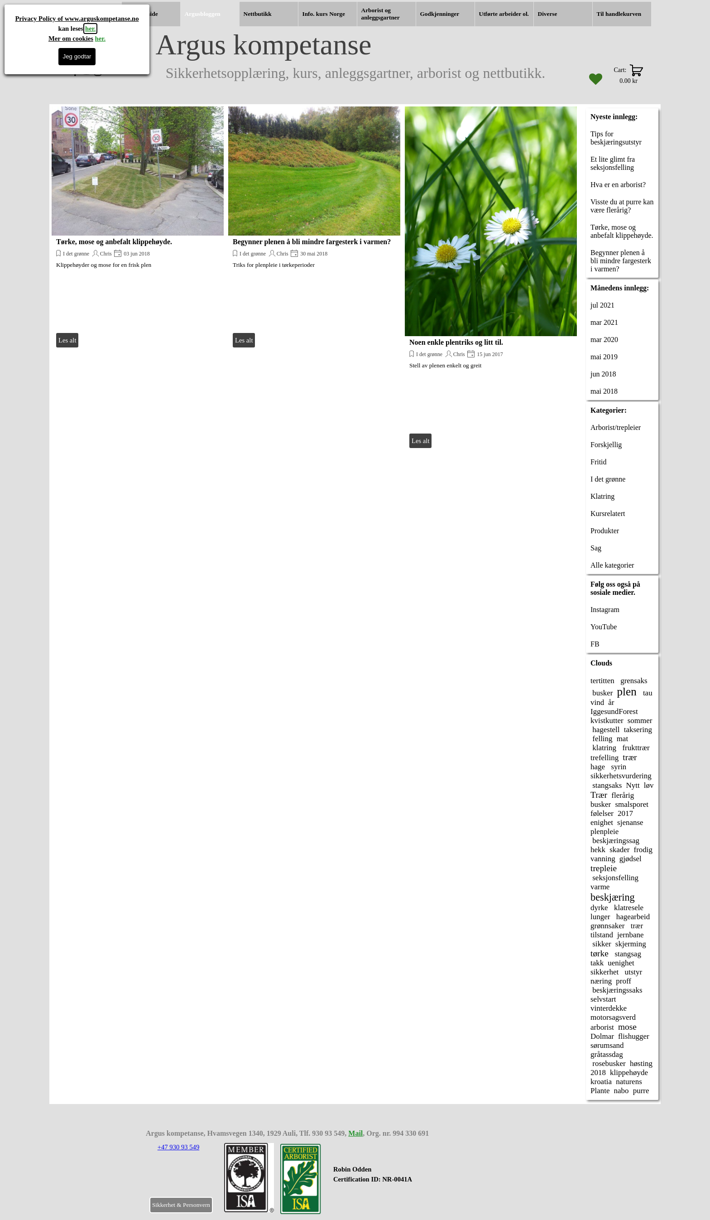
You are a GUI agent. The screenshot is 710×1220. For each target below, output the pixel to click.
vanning (602, 858)
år (611, 702)
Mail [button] (355, 1133)
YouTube (603, 627)
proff (623, 981)
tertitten (602, 680)
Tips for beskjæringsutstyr (616, 138)
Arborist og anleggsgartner (380, 14)
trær (630, 757)
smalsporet (631, 804)
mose (627, 1027)
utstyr (632, 972)
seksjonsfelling (614, 877)
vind (597, 702)
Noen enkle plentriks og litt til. (456, 342)
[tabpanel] (388, 1179)
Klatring (602, 496)
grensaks (633, 680)
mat (622, 738)
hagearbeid (632, 916)
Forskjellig (606, 444)
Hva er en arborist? (618, 184)
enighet (601, 822)
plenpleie (604, 831)
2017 (625, 813)
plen (627, 691)
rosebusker (608, 1063)
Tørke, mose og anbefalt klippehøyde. (114, 242)
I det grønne (76, 254)
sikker (600, 944)
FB (595, 644)
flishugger (633, 1036)
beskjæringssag (614, 840)
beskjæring (612, 897)
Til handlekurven (619, 13)
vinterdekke (608, 1008)
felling (601, 738)
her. (90, 28)
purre (641, 1090)
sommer (640, 720)
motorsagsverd (613, 1017)
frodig (643, 849)
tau (646, 693)
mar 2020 (604, 339)
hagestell (605, 729)
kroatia (601, 1081)
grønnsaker (607, 925)
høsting (641, 1063)
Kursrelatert (607, 513)
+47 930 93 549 (179, 1147)
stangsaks (606, 785)
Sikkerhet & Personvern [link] (181, 1204)
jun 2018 (603, 374)
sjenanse (630, 822)
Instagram (604, 609)
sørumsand (607, 1045)
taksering (638, 729)
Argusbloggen (203, 13)
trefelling (604, 757)
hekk (597, 849)
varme (599, 886)
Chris (106, 254)
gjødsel (630, 858)
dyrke (599, 907)
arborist (602, 1027)
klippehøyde (629, 1072)
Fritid (598, 462)
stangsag (627, 954)
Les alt (67, 340)
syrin (617, 766)
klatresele (627, 907)
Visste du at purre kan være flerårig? (621, 206)
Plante (599, 1090)
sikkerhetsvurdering (621, 776)
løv (649, 785)
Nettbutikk (258, 13)
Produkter (604, 531)
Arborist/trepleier (615, 427)
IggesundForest (614, 711)
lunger (600, 916)
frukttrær (635, 747)
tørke (599, 953)
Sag (595, 548)
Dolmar (602, 1036)
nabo (621, 1090)
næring (601, 981)
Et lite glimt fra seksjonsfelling (612, 163)
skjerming (630, 944)
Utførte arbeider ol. (504, 13)
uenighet (621, 963)
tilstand (601, 935)
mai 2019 (604, 357)
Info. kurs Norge (323, 13)
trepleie (603, 868)
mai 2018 (604, 391)
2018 (598, 1072)
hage (597, 766)
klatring (603, 747)
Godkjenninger (440, 13)
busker (601, 693)
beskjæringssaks (616, 990)
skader (619, 849)
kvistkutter (607, 720)
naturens (629, 1081)
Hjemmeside (142, 13)
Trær (598, 795)
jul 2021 (602, 305)
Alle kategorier (612, 565)
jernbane (630, 935)
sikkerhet (604, 972)
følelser (602, 813)
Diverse (547, 13)
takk (597, 963)
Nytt (632, 785)
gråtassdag (606, 1054)
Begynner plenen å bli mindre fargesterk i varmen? (312, 242)
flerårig (622, 795)
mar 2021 (604, 322)
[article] (138, 228)
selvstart (603, 999)
